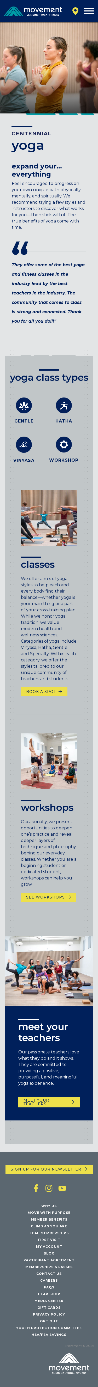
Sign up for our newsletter (46, 1169)
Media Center (49, 1301)
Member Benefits (49, 1219)
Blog (49, 1253)
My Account (49, 1247)
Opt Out (49, 1321)
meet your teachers (36, 1106)
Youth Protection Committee (49, 1328)
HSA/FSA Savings (49, 1335)
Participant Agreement (49, 1260)
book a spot (41, 699)
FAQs (49, 1287)
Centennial (31, 133)
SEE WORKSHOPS (45, 904)
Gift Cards (49, 1308)
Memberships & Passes (49, 1267)
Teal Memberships (49, 1233)
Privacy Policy (49, 1314)
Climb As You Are (49, 1226)
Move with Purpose (49, 1213)
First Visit (49, 1240)
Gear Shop (49, 1294)
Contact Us (49, 1274)
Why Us (49, 1206)
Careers (49, 1280)
